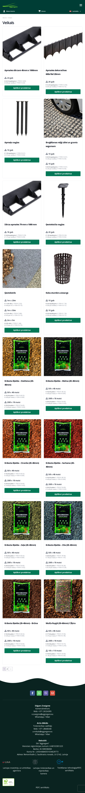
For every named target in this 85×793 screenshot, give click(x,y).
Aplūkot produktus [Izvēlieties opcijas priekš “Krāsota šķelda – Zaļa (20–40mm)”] (22, 572)
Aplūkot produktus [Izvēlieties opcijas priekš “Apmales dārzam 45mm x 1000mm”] (22, 88)
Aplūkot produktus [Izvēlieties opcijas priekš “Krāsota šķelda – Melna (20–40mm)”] (63, 408)
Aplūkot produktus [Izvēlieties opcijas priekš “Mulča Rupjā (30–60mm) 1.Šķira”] (63, 660)
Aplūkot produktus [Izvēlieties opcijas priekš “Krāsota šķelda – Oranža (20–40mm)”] (22, 490)
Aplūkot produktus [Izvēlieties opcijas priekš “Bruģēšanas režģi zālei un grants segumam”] (63, 173)
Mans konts (9, 11)
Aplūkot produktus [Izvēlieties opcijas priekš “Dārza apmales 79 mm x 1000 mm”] (22, 242)
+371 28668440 (44, 728)
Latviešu (75, 11)
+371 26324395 (44, 711)
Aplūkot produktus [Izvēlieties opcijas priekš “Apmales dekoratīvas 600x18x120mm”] (63, 91)
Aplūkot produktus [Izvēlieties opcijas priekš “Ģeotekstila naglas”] (63, 242)
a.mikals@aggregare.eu (42, 731)
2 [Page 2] (7, 669)
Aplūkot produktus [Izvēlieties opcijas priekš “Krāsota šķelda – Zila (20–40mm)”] (63, 572)
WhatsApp (39, 717)
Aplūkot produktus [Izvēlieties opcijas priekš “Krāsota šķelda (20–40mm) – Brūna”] (22, 650)
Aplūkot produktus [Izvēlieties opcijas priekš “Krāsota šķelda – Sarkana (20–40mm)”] (63, 494)
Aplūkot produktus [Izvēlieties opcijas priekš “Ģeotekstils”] (22, 330)
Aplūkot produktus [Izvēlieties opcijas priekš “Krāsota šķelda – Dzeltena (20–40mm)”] (22, 412)
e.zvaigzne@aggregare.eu (42, 714)
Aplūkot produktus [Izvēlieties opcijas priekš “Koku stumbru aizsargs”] (63, 320)
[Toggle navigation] (80, 5)
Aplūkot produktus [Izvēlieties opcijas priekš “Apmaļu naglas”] (22, 160)
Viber (48, 717)
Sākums (5, 18)
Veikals (8, 22)
